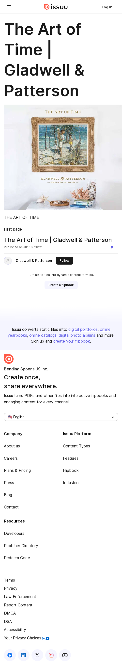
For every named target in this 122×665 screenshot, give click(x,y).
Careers (11, 458)
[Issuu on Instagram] (51, 655)
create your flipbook (71, 341)
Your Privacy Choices (26, 638)
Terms (9, 580)
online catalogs (43, 335)
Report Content (18, 604)
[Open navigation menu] (9, 7)
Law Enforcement (20, 596)
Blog (8, 494)
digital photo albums (77, 335)
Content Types (76, 445)
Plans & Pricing (17, 470)
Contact (11, 507)
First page (13, 229)
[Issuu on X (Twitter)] (37, 655)
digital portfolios (83, 329)
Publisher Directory (21, 545)
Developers (14, 533)
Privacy (10, 588)
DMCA (10, 613)
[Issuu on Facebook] (10, 655)
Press (9, 482)
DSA (8, 621)
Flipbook (71, 470)
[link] (107, 7)
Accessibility (15, 629)
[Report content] (113, 248)
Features (70, 458)
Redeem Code (17, 557)
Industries (71, 482)
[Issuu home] (56, 7)
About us (12, 445)
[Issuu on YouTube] (65, 655)
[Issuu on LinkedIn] (24, 655)
